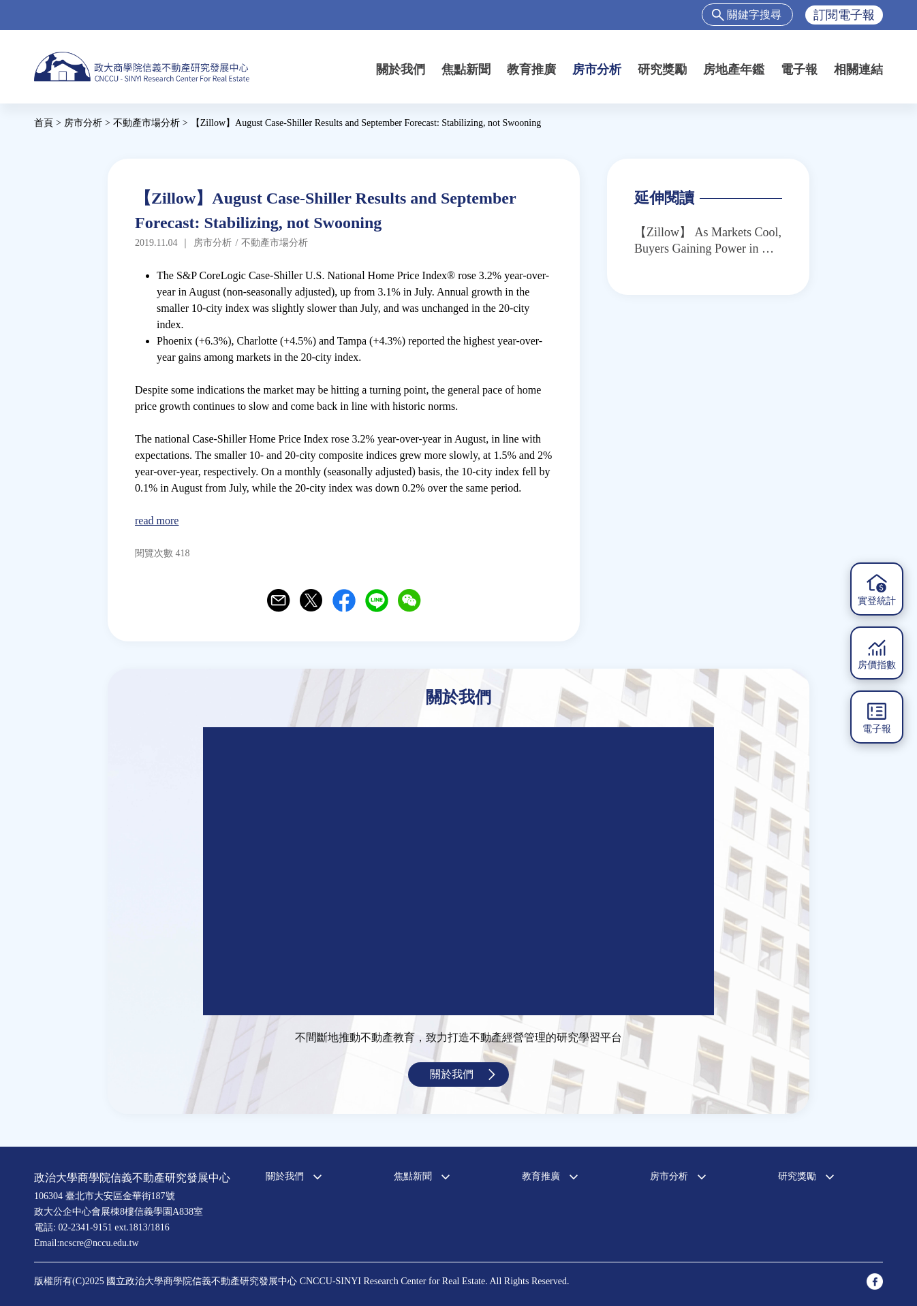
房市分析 (596, 69)
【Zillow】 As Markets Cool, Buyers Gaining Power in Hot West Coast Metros (707, 241)
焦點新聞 (466, 69)
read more (156, 520)
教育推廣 (531, 69)
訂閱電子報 (844, 15)
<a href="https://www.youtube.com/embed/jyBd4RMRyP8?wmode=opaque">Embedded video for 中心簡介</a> (458, 871)
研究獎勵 (662, 69)
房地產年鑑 (733, 69)
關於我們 (400, 69)
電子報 (799, 69)
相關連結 (858, 69)
